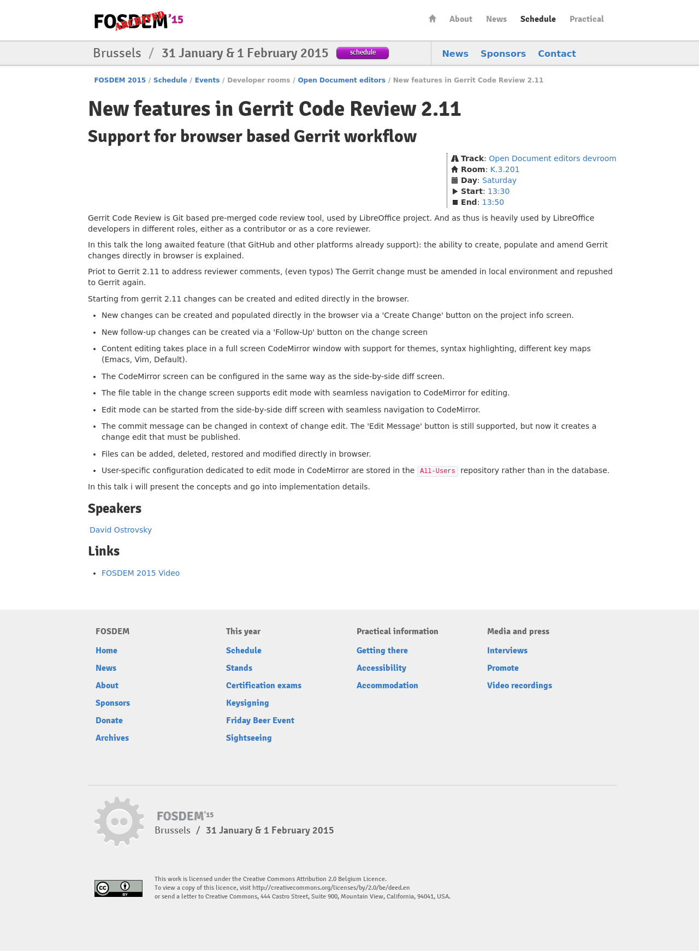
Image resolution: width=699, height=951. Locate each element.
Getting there (382, 650)
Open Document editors (342, 80)
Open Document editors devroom (553, 158)
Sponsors (503, 54)
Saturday (499, 180)
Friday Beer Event (260, 720)
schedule (363, 52)
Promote (503, 668)
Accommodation (387, 685)
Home (432, 18)
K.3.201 (505, 169)
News (496, 19)
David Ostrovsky (121, 529)
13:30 (499, 191)
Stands (239, 668)
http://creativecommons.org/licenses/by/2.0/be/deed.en (331, 888)
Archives (112, 738)
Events (207, 80)
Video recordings (519, 685)
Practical (587, 19)
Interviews (507, 650)
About (460, 19)
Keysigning (247, 703)
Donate (109, 720)
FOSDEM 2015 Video (141, 573)
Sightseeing (249, 738)
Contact (557, 54)
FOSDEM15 (138, 21)
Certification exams (263, 685)
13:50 (493, 202)
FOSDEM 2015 (120, 80)
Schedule (538, 19)
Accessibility (381, 668)
